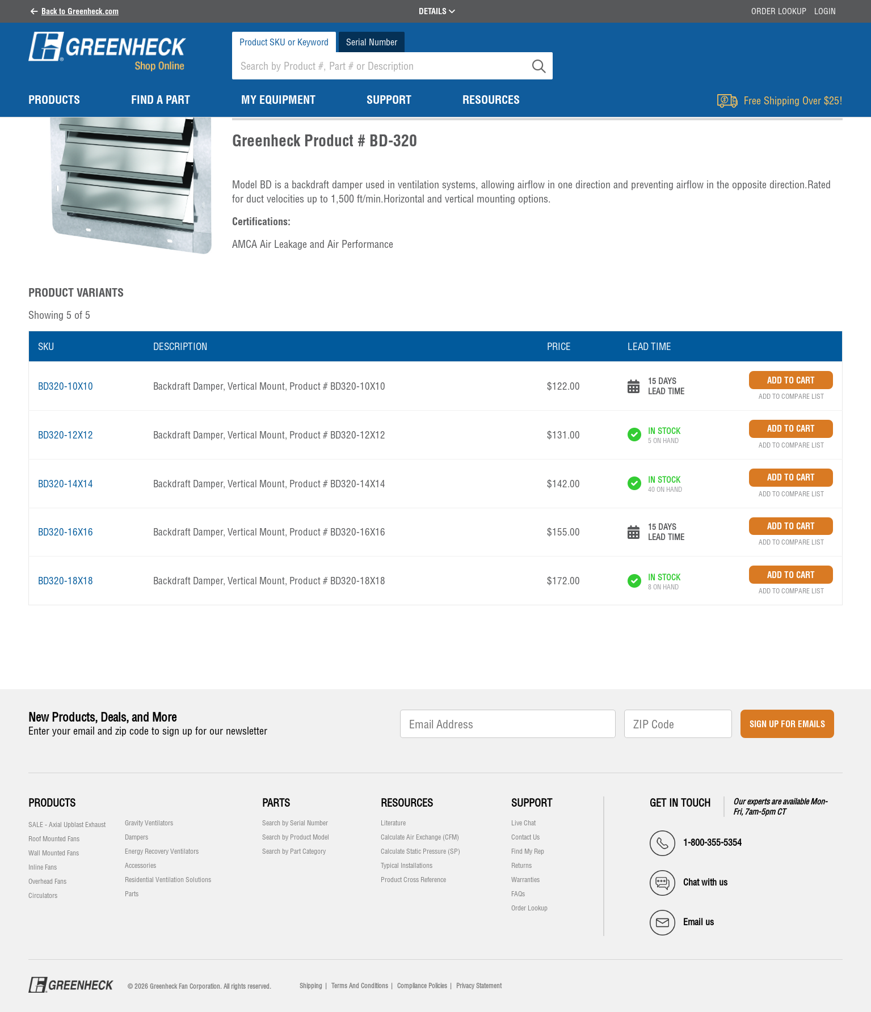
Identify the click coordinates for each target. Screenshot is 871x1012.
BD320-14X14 (65, 484)
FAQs (518, 894)
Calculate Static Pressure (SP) (420, 851)
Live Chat (523, 823)
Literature (393, 823)
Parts (131, 894)
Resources (407, 802)
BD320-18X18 (65, 581)
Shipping (311, 986)
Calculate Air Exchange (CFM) (420, 837)
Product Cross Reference (413, 880)
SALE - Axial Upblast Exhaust (67, 825)
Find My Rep (527, 851)
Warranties (525, 880)
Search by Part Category (294, 851)
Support (531, 802)
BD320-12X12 (65, 435)
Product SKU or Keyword (284, 42)
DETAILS (437, 11)
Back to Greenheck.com (80, 11)
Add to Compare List (791, 396)
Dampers (136, 837)
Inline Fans (42, 867)
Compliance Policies (422, 986)
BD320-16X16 (65, 532)
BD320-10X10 (65, 386)
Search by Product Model (295, 837)
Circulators (42, 896)
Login (825, 11)
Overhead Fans (47, 882)
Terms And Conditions (359, 986)
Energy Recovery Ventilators (162, 851)
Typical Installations (406, 866)
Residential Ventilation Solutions (168, 880)
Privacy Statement (479, 986)
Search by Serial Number (295, 823)
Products (51, 802)
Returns (521, 866)
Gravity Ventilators (149, 823)
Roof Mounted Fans (53, 839)
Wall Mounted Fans (53, 853)
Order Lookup (778, 11)
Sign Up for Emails (787, 724)
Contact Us (525, 837)
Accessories (140, 866)
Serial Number (371, 42)
